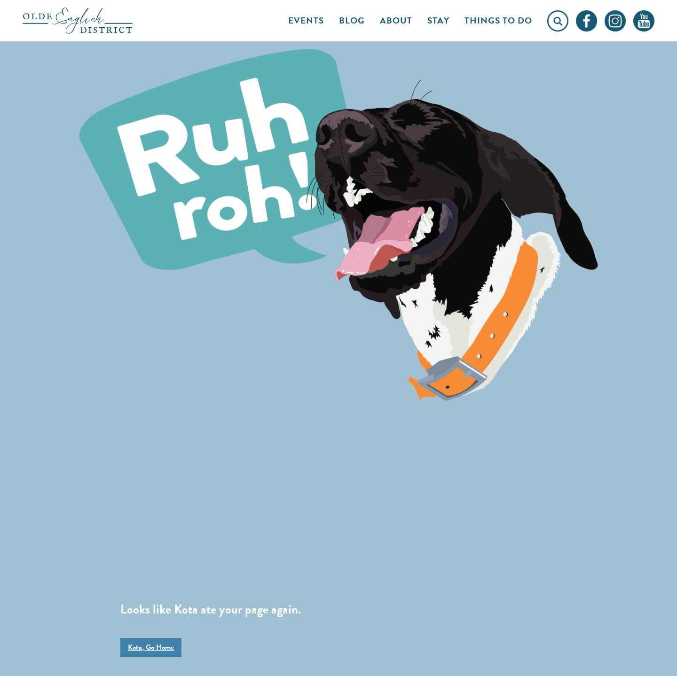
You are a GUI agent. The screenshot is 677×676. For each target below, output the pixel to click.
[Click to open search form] (557, 20)
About (396, 20)
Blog (352, 20)
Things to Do (498, 20)
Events (306, 20)
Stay (438, 20)
